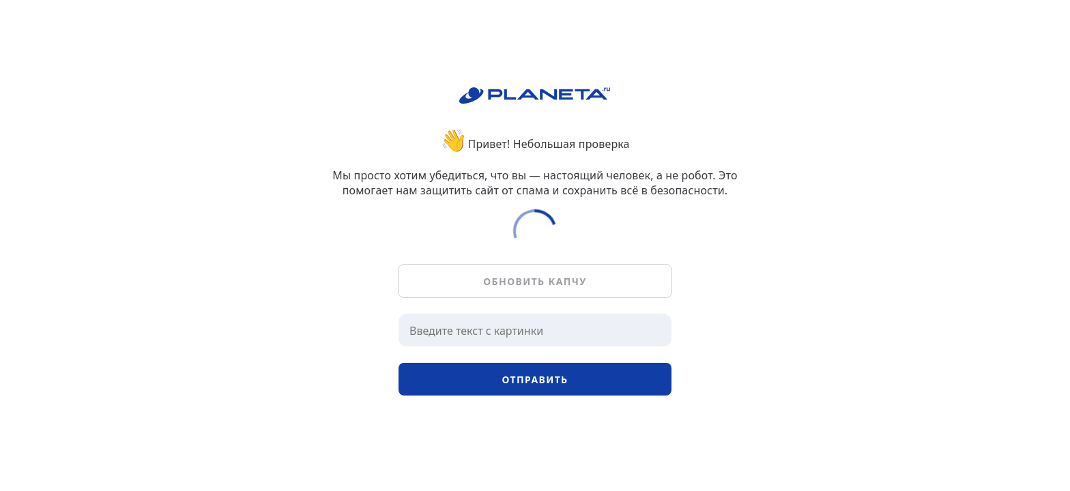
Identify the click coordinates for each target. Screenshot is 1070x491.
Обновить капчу (534, 281)
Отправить (535, 379)
